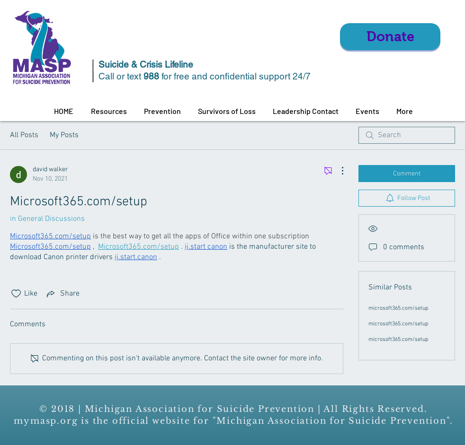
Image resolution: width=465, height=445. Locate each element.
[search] (406, 135)
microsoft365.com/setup (398, 308)
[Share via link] (62, 293)
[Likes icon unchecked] (16, 293)
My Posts (64, 135)
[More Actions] (337, 170)
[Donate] (390, 36)
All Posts (24, 135)
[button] (108, 111)
